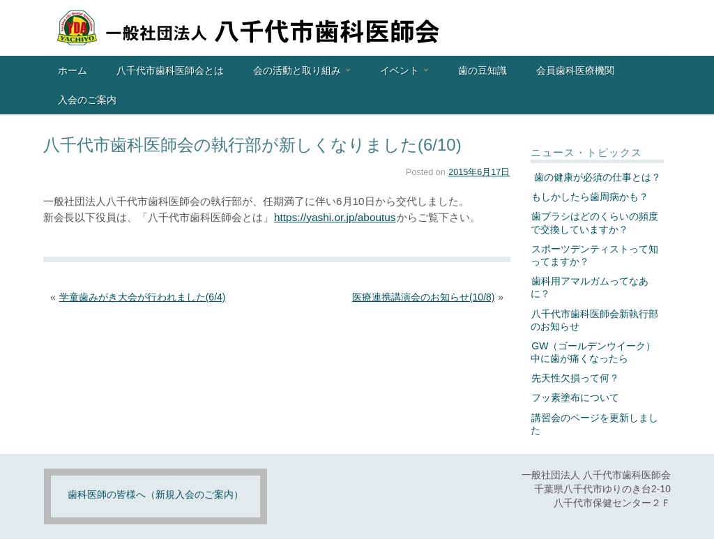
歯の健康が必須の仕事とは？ (596, 177)
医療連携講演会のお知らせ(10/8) (423, 297)
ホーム (72, 70)
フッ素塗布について (575, 397)
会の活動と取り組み (302, 70)
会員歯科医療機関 (575, 70)
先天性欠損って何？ (575, 378)
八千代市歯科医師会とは (170, 70)
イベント (404, 70)
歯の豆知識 (482, 70)
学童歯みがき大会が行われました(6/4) (142, 297)
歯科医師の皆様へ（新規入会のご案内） (155, 494)
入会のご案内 (87, 99)
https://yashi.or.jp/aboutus (335, 217)
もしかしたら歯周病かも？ (589, 196)
